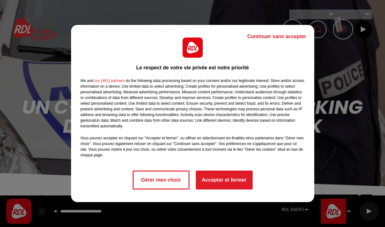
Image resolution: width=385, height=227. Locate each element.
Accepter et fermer (224, 180)
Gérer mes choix (161, 180)
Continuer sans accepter (276, 36)
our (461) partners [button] (109, 81)
